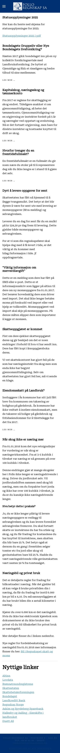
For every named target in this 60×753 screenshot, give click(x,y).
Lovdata (7, 679)
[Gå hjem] (30, 6)
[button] (4, 6)
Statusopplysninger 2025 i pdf (21, 35)
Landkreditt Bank (13, 700)
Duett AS (8, 721)
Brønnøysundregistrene (17, 683)
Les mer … (8, 80)
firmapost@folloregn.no (30, 743)
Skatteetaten (10, 688)
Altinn (6, 675)
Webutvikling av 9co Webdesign (30, 748)
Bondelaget (9, 696)
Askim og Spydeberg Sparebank (22, 708)
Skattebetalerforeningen (18, 692)
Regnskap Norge (13, 704)
